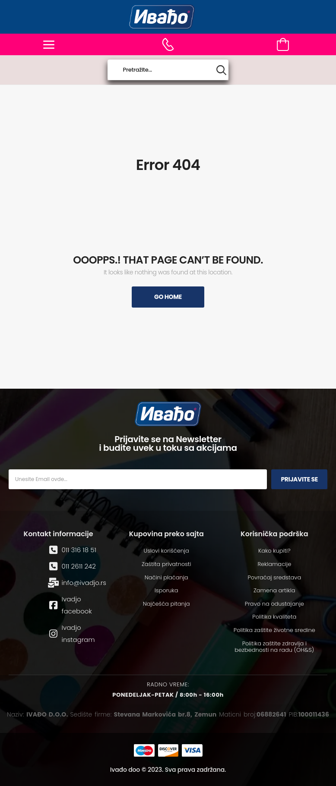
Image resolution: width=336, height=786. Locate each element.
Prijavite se (299, 479)
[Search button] (221, 70)
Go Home (168, 296)
